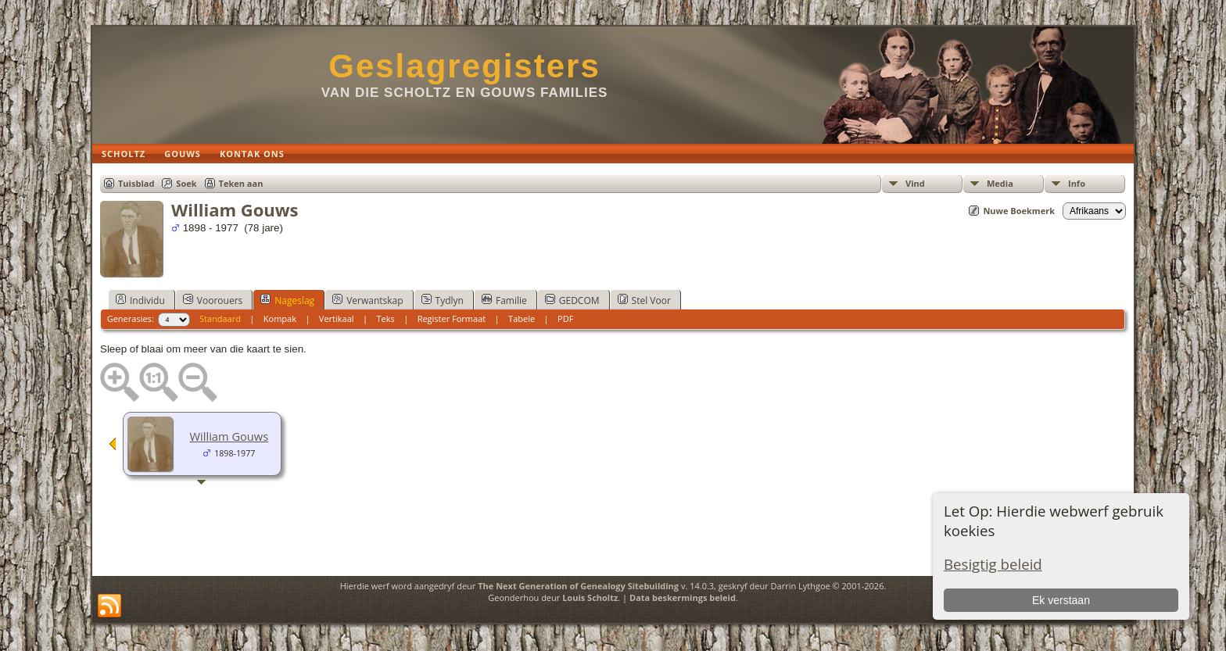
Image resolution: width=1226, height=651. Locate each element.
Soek (186, 183)
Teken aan (241, 183)
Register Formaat (452, 318)
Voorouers (212, 300)
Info (1076, 183)
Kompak (279, 318)
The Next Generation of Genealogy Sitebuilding (578, 586)
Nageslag (287, 300)
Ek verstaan (1061, 600)
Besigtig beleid (993, 564)
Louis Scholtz (590, 597)
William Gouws (229, 436)
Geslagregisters (464, 66)
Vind (915, 183)
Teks (385, 318)
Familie (504, 300)
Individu (140, 300)
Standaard (220, 318)
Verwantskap (367, 300)
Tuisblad (136, 183)
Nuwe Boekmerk (1019, 210)
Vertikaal (336, 318)
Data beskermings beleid (682, 597)
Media (1000, 183)
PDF (565, 318)
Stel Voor (644, 300)
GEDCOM (572, 300)
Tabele (521, 318)
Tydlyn (442, 300)
